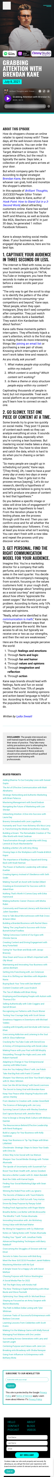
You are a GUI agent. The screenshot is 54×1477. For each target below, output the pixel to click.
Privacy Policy (35, 1400)
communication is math (18, 619)
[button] (47, 6)
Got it (10, 1471)
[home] (7, 6)
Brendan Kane (12, 178)
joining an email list (28, 343)
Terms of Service (24, 1397)
